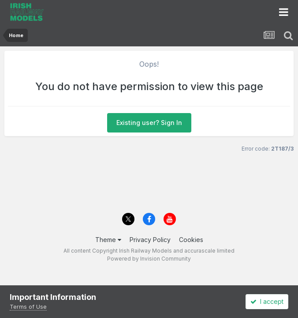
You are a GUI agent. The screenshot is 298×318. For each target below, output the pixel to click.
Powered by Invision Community (149, 258)
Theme (108, 239)
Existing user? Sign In (149, 122)
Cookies (191, 239)
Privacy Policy (150, 239)
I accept (266, 301)
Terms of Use (28, 306)
